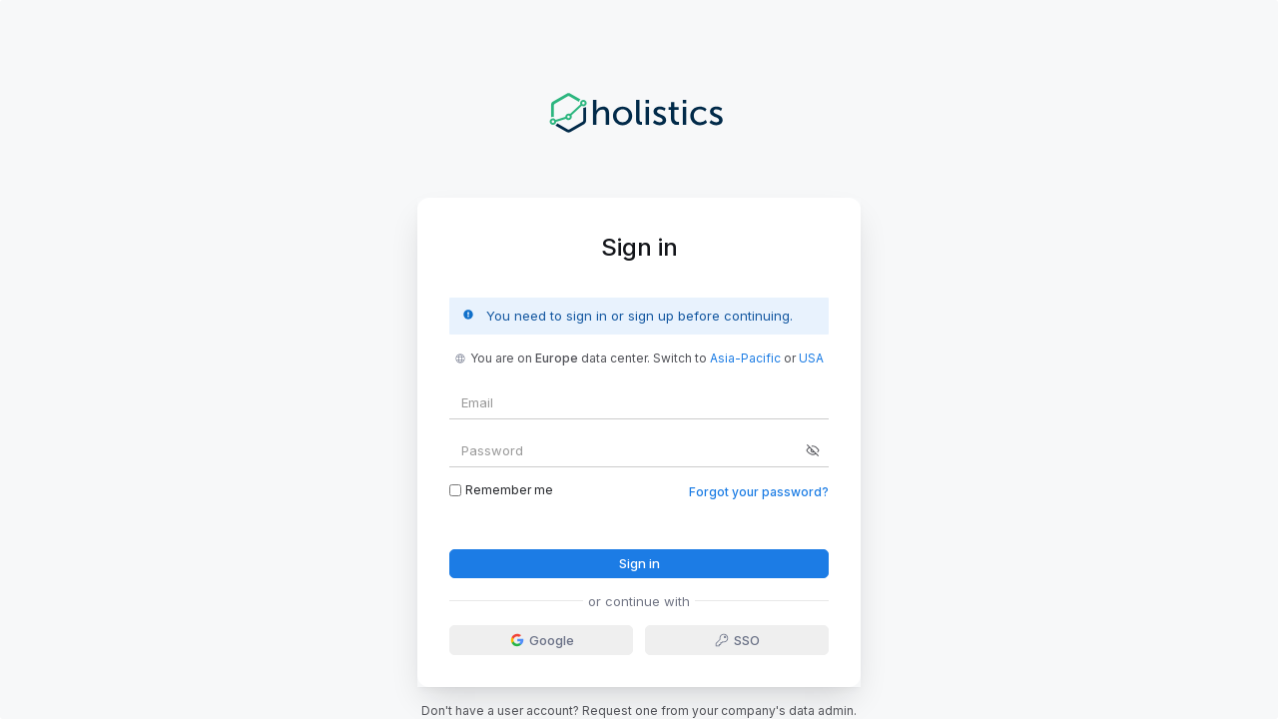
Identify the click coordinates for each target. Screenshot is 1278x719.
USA (811, 358)
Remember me (501, 489)
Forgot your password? (759, 491)
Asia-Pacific (745, 358)
